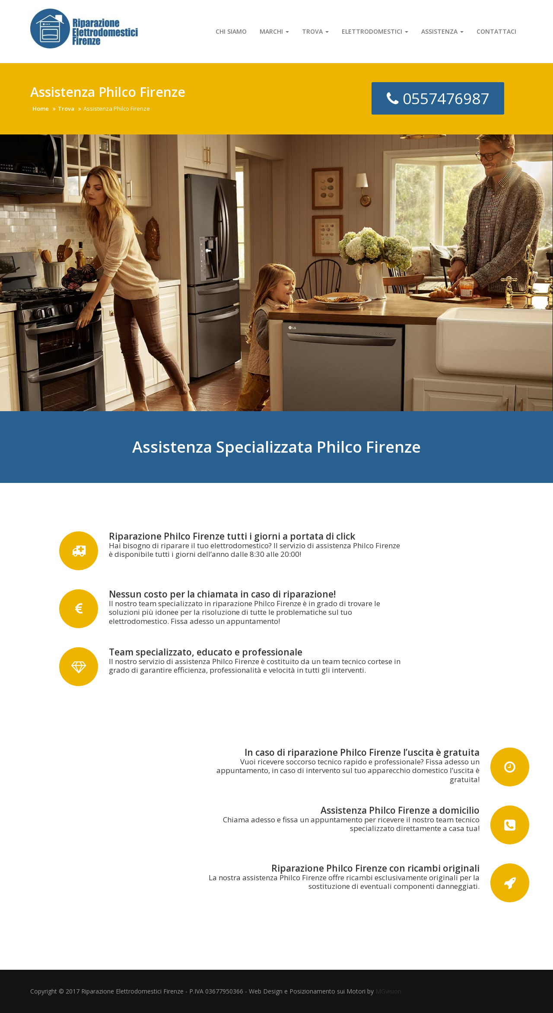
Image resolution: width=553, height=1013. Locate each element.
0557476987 (438, 98)
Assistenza (442, 31)
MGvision (388, 991)
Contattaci (496, 31)
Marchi (274, 31)
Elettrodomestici (375, 31)
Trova (315, 31)
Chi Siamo (231, 31)
